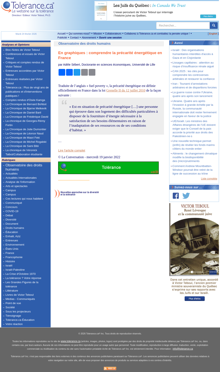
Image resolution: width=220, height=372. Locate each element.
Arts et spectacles (16, 186)
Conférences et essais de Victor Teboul (25, 56)
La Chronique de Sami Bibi (22, 146)
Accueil (62, 33)
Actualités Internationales (21, 177)
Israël (8, 265)
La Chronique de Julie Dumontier (25, 129)
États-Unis (11, 248)
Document (11, 223)
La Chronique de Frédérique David (26, 116)
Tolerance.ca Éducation (20, 319)
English (213, 33)
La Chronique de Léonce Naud (24, 133)
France (9, 253)
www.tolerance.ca (71, 341)
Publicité (62, 37)
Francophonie (14, 257)
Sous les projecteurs (18, 311)
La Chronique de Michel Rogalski (25, 141)
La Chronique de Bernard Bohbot (25, 104)
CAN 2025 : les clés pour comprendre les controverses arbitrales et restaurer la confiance (194, 75)
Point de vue (13, 303)
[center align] (214, 25)
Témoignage (13, 315)
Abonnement (89, 37)
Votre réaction (14, 324)
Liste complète (209, 178)
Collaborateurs (113, 33)
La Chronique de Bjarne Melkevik (25, 108)
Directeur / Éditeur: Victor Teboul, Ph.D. (31, 15)
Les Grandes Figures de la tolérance (21, 284)
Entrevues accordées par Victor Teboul (24, 72)
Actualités (11, 173)
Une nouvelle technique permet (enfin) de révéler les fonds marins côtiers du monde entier (194, 144)
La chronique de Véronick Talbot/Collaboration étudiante (23, 152)
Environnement (14, 244)
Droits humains (14, 227)
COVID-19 (11, 211)
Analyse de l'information (20, 181)
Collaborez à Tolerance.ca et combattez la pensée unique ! (157, 33)
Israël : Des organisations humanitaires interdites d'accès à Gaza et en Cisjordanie (193, 53)
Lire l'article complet (71, 150)
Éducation (11, 232)
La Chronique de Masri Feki (22, 137)
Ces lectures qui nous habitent (24, 198)
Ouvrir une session (110, 37)
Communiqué (13, 202)
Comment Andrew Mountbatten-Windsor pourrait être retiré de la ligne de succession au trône (192, 169)
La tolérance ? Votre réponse (23, 278)
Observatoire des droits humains (23, 167)
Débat (9, 215)
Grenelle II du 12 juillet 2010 (125, 90)
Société (10, 307)
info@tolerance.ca (183, 348)
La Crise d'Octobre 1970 (20, 273)
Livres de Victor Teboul (19, 294)
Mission (97, 33)
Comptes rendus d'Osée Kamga (25, 100)
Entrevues (11, 240)
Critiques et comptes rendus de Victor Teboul (24, 64)
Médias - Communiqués (20, 299)
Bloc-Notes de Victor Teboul (22, 49)
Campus (10, 190)
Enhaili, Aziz (12, 236)
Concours (11, 207)
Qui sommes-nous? (79, 33)
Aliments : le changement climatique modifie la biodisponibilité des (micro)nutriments (195, 157)
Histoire (10, 261)
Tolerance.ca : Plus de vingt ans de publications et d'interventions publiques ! (27, 91)
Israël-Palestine (15, 269)
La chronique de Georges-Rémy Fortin (25, 123)
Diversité (10, 219)
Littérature (11, 290)
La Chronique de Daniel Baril (23, 112)
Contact (74, 37)
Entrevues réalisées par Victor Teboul (24, 81)
